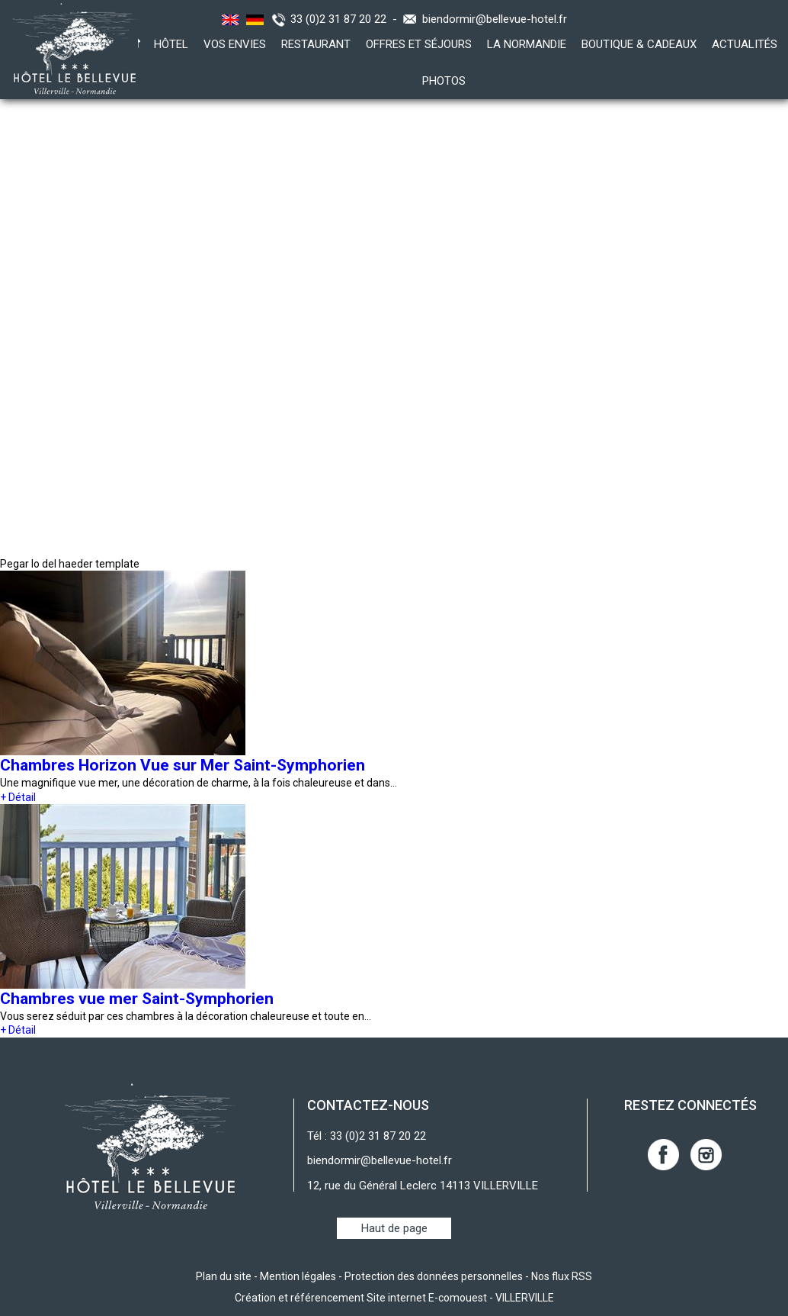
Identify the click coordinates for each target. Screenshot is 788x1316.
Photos (444, 81)
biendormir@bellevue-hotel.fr (494, 19)
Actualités (744, 44)
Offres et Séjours (419, 44)
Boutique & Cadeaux (639, 44)
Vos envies (234, 44)
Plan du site (223, 1276)
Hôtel (171, 44)
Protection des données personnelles (433, 1276)
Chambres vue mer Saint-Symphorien (137, 998)
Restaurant (316, 44)
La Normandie (526, 44)
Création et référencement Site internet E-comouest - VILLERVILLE (394, 1298)
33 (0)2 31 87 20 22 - (346, 19)
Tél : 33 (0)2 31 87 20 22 (366, 1136)
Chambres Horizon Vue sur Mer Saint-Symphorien (182, 765)
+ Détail (18, 797)
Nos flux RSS (561, 1276)
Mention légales (298, 1276)
